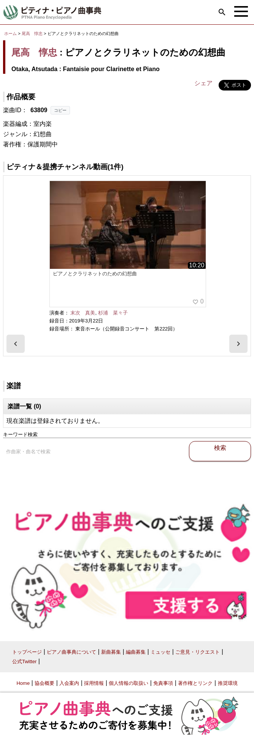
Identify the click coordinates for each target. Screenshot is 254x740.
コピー (60, 110)
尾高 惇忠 (32, 33)
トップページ (27, 652)
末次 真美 (82, 313)
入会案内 (69, 683)
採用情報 (94, 683)
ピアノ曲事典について (71, 652)
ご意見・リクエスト (197, 652)
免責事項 (163, 683)
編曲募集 (136, 652)
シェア (203, 83)
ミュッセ (160, 652)
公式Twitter (24, 661)
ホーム (10, 33)
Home (23, 683)
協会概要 (44, 683)
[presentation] (15, 344)
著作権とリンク (195, 683)
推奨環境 (228, 683)
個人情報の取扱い (128, 683)
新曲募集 (111, 652)
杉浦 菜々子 (113, 313)
